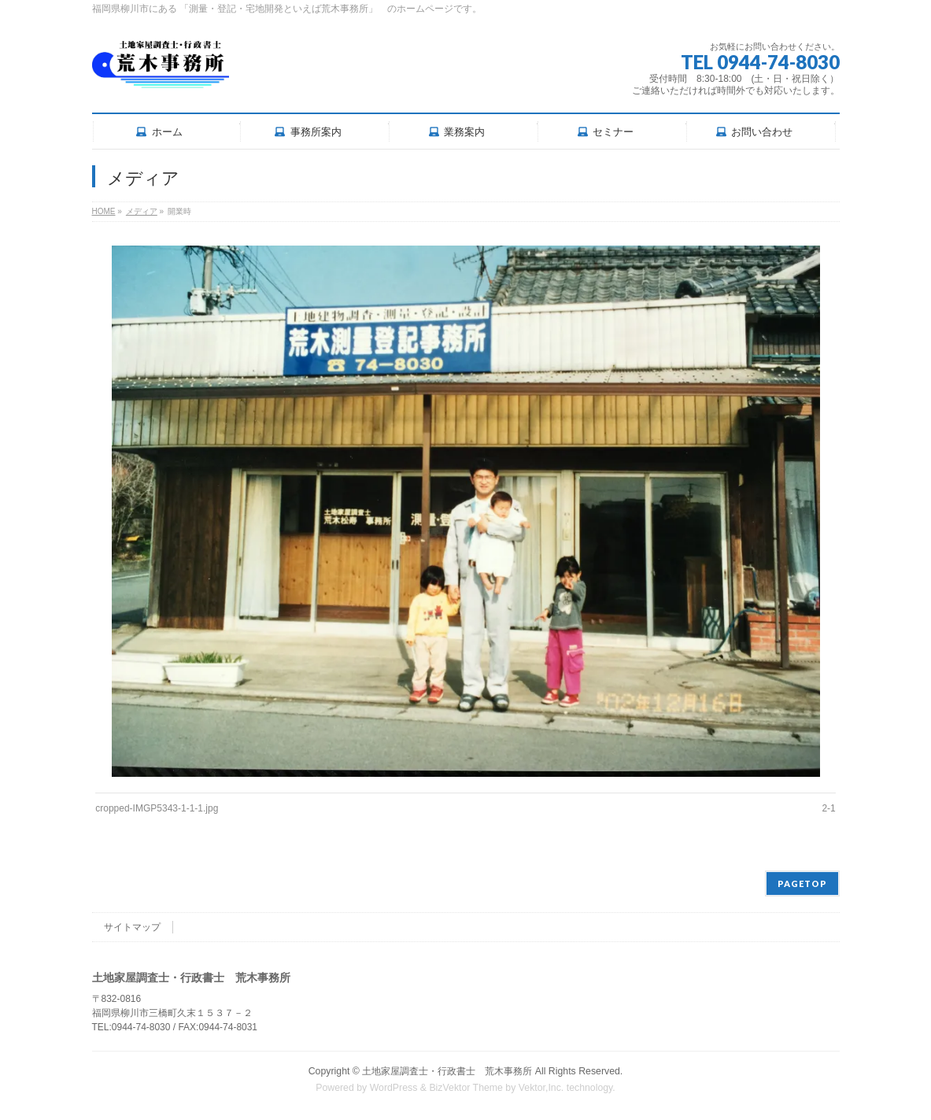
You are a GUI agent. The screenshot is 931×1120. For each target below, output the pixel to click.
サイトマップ (132, 927)
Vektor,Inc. (541, 1087)
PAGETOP (802, 883)
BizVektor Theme (466, 1087)
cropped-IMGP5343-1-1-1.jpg (156, 808)
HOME (104, 211)
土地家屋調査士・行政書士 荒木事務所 (447, 1071)
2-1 (828, 808)
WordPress (394, 1087)
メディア (141, 211)
